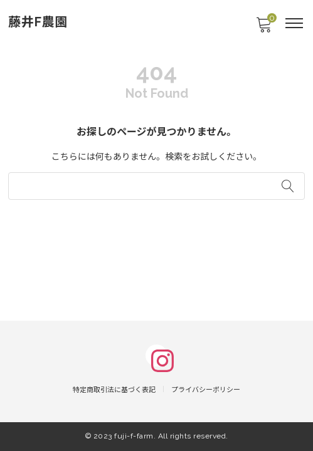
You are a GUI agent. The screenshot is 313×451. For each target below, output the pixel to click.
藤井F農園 (38, 21)
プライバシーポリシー (205, 390)
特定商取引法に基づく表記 (114, 390)
